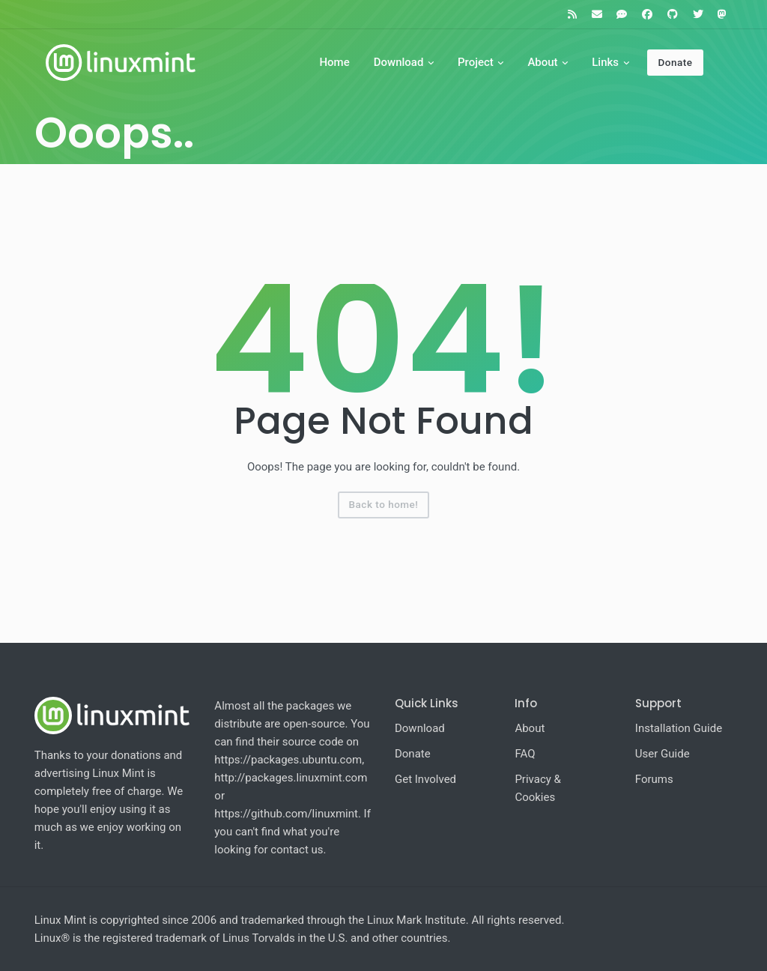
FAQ (525, 753)
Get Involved (425, 779)
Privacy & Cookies (538, 788)
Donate (675, 62)
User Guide (662, 753)
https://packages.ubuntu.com (288, 759)
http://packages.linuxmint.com (290, 777)
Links (605, 62)
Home (334, 62)
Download (399, 62)
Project (476, 62)
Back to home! (384, 504)
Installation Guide (678, 728)
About (542, 62)
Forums (654, 779)
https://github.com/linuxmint (286, 813)
